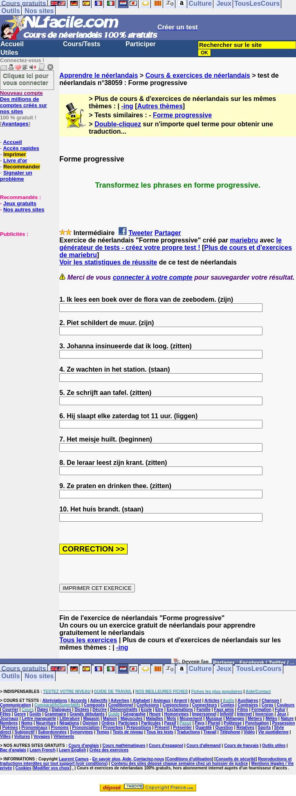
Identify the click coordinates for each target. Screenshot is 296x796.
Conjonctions (175, 705)
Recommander (21, 167)
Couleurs (285, 705)
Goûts (35, 714)
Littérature (70, 718)
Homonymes (176, 714)
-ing (127, 106)
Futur (280, 709)
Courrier (10, 709)
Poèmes (10, 727)
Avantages (15, 124)
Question (224, 727)
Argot (195, 700)
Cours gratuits (23, 669)
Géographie (134, 714)
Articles (212, 700)
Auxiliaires (248, 700)
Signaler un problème (16, 176)
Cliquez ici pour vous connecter (26, 79)
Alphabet (141, 700)
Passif (170, 723)
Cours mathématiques (124, 745)
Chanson (270, 700)
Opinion (90, 723)
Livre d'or (15, 160)
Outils (10, 10)
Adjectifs (98, 700)
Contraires (248, 705)
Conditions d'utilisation (189, 759)
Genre (20, 714)
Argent (180, 700)
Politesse (233, 723)
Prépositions (138, 727)
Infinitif (226, 714)
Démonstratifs (123, 709)
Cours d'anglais (84, 745)
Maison (110, 718)
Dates (42, 709)
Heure (155, 714)
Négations (69, 723)
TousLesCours (259, 669)
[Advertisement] (24, 278)
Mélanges (235, 718)
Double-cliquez (117, 124)
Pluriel (214, 723)
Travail (210, 732)
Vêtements (64, 736)
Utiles (9, 52)
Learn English (72, 750)
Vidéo (249, 732)
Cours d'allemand (203, 745)
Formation (261, 709)
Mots (171, 718)
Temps (103, 732)
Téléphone (230, 732)
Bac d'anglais (13, 750)
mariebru (244, 240)
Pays (199, 723)
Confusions (148, 705)
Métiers (255, 718)
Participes (128, 723)
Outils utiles (273, 745)
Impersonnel (204, 714)
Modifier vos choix (52, 768)
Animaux (161, 700)
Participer (141, 43)
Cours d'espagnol (166, 745)
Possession (283, 723)
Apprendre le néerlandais (98, 75)
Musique (214, 718)
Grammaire (55, 714)
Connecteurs (204, 705)
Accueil (12, 43)
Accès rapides (21, 148)
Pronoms (60, 727)
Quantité (203, 727)
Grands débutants (87, 714)
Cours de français (241, 745)
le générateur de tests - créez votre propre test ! (170, 244)
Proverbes (113, 727)
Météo (271, 718)
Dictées (81, 709)
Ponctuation (257, 723)
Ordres (108, 723)
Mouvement (190, 718)
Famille (204, 709)
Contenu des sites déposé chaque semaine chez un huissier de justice (179, 763)
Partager (168, 232)
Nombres (9, 723)
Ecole (146, 709)
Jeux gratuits (19, 203)
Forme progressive (182, 115)
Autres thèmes (160, 106)
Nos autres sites (23, 209)
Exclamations (180, 709)
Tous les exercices (88, 640)
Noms (27, 723)
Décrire (99, 709)
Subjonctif (25, 732)
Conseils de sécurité (236, 759)
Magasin (91, 718)
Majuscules (132, 718)
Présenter (182, 727)
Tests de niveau (128, 732)
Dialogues (61, 709)
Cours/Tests (81, 43)
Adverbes (120, 700)
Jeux (223, 669)
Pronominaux (34, 727)
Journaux (9, 718)
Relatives (245, 727)
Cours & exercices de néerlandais (198, 75)
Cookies (23, 768)
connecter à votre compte (153, 277)
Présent (162, 727)
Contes (227, 705)
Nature (287, 718)
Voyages (42, 736)
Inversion (264, 714)
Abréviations (55, 700)
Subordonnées (52, 732)
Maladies (154, 718)
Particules (151, 723)
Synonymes (81, 732)
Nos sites (39, 10)
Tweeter (140, 232)
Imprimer (14, 154)
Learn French (42, 750)
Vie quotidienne (273, 732)
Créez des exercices (109, 750)
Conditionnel (120, 705)
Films (243, 709)
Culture (200, 669)
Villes (5, 736)
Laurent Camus (74, 759)
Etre (159, 709)
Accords (78, 700)
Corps (268, 705)
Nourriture (46, 723)
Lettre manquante (39, 718)
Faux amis (224, 709)
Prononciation (85, 727)
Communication (15, 705)
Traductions (188, 732)
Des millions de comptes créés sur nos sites (23, 102)
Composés (94, 705)
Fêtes (5, 714)
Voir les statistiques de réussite (108, 262)
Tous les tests (159, 732)
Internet (244, 714)
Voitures (22, 736)
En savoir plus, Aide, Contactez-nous (128, 759)
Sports (264, 727)
